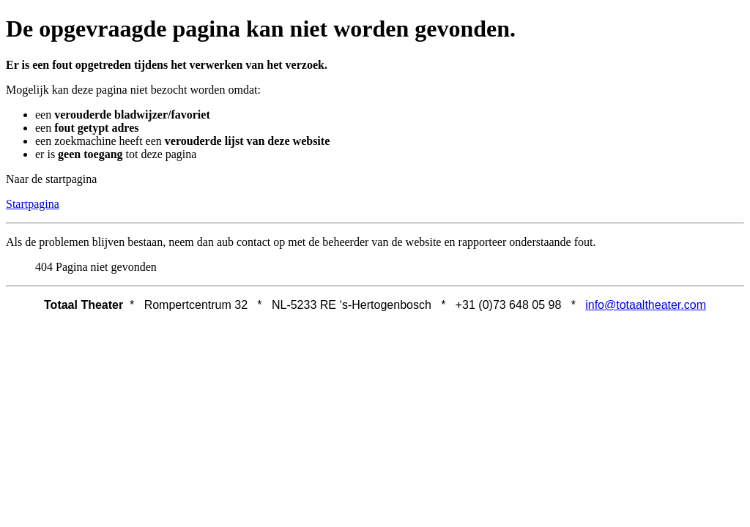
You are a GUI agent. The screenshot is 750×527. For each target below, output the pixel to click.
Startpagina (32, 204)
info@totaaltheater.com (645, 305)
